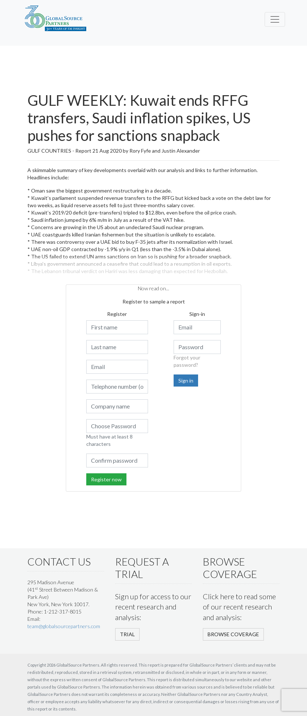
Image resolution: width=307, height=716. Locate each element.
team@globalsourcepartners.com (63, 626)
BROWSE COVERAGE (233, 634)
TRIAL (127, 634)
